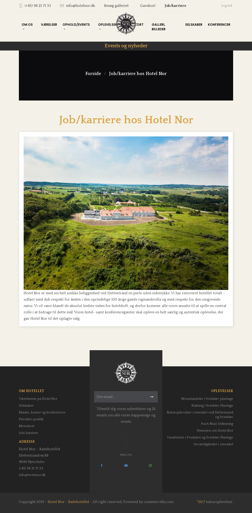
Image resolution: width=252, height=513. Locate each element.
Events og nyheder (126, 46)
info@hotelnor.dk (32, 475)
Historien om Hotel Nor (215, 431)
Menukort (26, 426)
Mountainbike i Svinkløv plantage (207, 399)
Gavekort (148, 6)
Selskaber (26, 405)
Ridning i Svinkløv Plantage (212, 405)
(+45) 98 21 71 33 (31, 468)
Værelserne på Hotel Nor (38, 399)
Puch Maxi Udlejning (217, 424)
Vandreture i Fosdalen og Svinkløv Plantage (200, 437)
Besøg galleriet (116, 6)
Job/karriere (175, 6)
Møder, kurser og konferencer (42, 412)
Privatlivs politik (31, 419)
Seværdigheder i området (213, 444)
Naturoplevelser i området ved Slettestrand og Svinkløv (200, 414)
